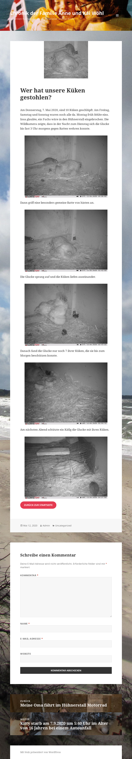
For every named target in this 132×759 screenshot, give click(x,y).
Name (25, 623)
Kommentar (29, 575)
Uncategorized (63, 525)
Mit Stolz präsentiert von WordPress (40, 752)
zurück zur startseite (38, 505)
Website (25, 653)
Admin (46, 525)
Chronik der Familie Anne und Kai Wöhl (57, 13)
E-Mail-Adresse (31, 638)
